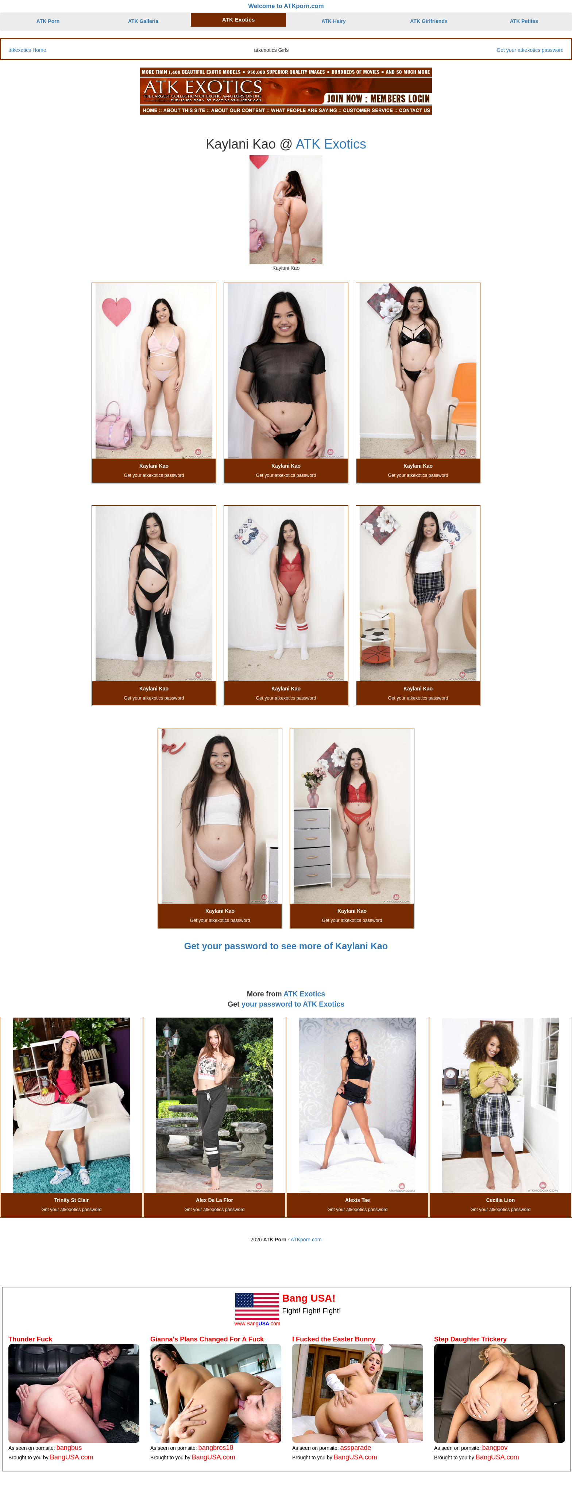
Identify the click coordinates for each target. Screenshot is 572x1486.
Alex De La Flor (214, 1200)
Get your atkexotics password (530, 50)
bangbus (69, 1447)
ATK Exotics (238, 19)
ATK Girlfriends (428, 21)
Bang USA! (308, 1298)
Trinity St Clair (71, 1200)
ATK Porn (48, 21)
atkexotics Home (27, 50)
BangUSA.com (71, 1457)
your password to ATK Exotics (292, 1004)
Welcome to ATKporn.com (286, 6)
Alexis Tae (357, 1200)
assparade (355, 1447)
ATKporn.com (306, 1239)
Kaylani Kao (154, 466)
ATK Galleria (143, 21)
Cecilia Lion (500, 1200)
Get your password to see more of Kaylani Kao (286, 946)
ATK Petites (524, 21)
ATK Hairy (333, 21)
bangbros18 (215, 1447)
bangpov (495, 1447)
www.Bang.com (257, 1323)
